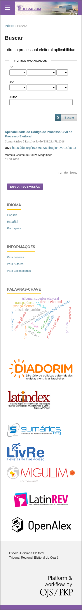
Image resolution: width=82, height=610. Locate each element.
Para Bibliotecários (19, 270)
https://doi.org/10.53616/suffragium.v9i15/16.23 (44, 147)
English (12, 215)
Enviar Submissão (25, 186)
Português (14, 228)
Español (12, 221)
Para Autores (15, 264)
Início (9, 26)
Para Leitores (15, 257)
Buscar (69, 117)
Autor (13, 97)
